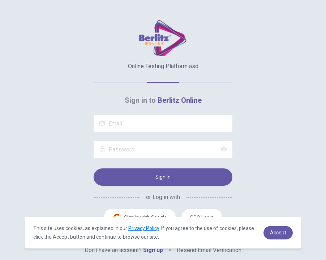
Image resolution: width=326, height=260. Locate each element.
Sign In (163, 177)
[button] (278, 232)
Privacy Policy (143, 228)
